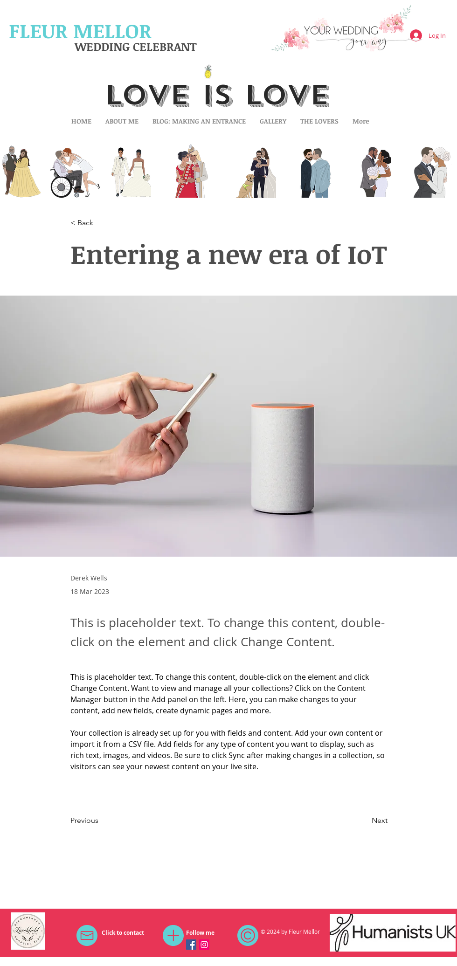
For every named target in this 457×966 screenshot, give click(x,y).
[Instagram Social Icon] (204, 944)
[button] (101, 223)
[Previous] (101, 821)
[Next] (364, 821)
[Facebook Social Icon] (191, 944)
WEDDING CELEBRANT (136, 46)
